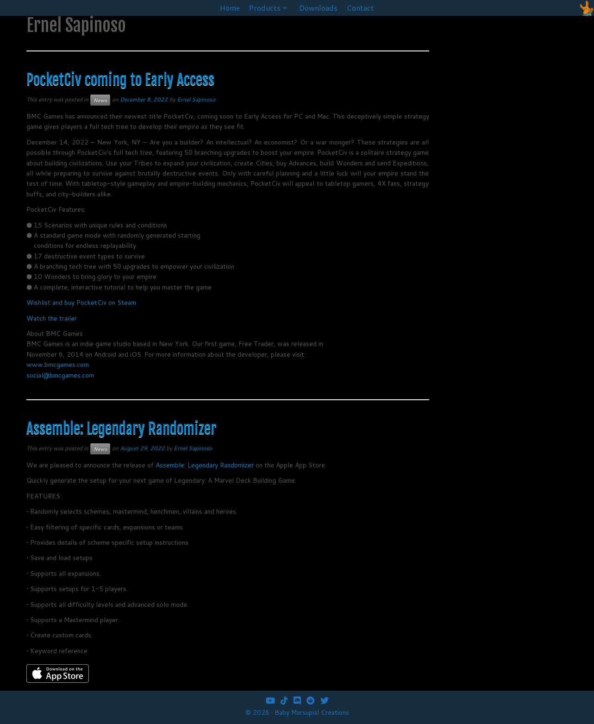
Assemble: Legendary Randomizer (121, 428)
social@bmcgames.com (60, 375)
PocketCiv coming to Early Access (120, 79)
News (100, 100)
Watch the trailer (51, 318)
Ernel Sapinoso (196, 99)
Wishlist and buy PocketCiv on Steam (81, 302)
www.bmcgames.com (57, 364)
